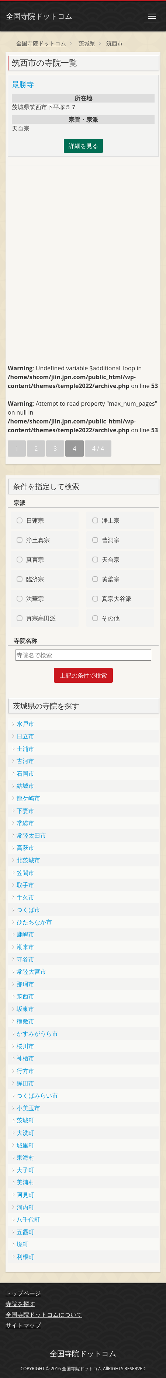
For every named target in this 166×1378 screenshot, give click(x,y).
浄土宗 (111, 520)
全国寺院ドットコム (39, 16)
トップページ (23, 1293)
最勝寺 (23, 84)
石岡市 (25, 773)
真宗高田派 (41, 618)
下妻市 (25, 811)
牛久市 (25, 897)
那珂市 (25, 984)
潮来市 (25, 947)
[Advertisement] (63, 221)
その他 (111, 618)
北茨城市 (28, 860)
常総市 (25, 823)
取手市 (25, 885)
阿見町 (25, 1195)
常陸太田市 (31, 835)
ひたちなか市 (34, 922)
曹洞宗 (111, 540)
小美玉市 (28, 1108)
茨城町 (25, 1120)
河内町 (25, 1207)
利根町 (25, 1257)
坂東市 (25, 1009)
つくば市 (28, 910)
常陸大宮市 (31, 971)
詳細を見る (83, 146)
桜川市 (25, 1046)
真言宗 (35, 559)
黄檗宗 (111, 579)
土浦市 (25, 749)
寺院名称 (25, 641)
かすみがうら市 (37, 1033)
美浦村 (25, 1182)
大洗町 (25, 1133)
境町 (22, 1244)
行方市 (25, 1071)
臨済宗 (35, 579)
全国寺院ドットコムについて (44, 1315)
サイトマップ (23, 1325)
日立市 (25, 736)
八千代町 (28, 1219)
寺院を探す (20, 1304)
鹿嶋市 (25, 934)
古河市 (25, 761)
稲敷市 (25, 1021)
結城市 (25, 786)
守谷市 (25, 959)
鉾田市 (25, 1083)
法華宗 (35, 599)
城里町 (25, 1145)
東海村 (25, 1157)
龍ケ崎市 (28, 798)
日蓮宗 (35, 520)
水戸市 (25, 724)
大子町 (25, 1170)
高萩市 (25, 848)
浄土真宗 (38, 540)
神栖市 (25, 1058)
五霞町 (25, 1232)
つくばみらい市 (37, 1095)
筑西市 (25, 996)
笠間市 (25, 873)
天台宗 (111, 559)
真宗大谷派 (116, 599)
